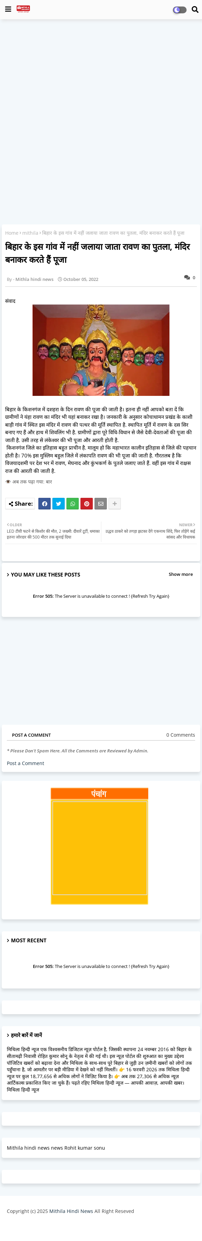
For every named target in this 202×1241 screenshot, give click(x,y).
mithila (30, 233)
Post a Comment (25, 763)
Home (11, 233)
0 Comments (180, 735)
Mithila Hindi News (71, 1211)
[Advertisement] (101, 74)
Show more (181, 574)
